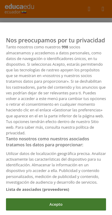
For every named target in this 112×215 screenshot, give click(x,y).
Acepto (56, 205)
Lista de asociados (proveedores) (37, 190)
